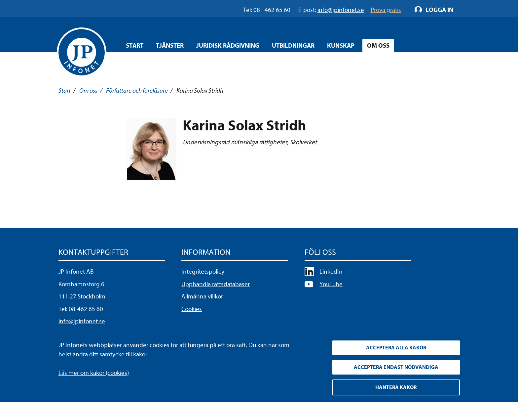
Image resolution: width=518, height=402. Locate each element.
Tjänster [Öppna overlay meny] (170, 45)
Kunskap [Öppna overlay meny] (340, 45)
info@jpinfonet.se (81, 321)
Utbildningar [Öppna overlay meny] (293, 45)
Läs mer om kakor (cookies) (93, 373)
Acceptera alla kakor (396, 348)
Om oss (88, 90)
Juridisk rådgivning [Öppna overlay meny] (227, 45)
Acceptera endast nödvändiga (396, 367)
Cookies (191, 309)
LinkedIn (331, 271)
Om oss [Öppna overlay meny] (378, 45)
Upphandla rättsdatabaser (215, 284)
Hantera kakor (396, 387)
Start (134, 45)
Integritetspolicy (202, 271)
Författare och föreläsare (137, 90)
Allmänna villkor (202, 296)
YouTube (331, 284)
